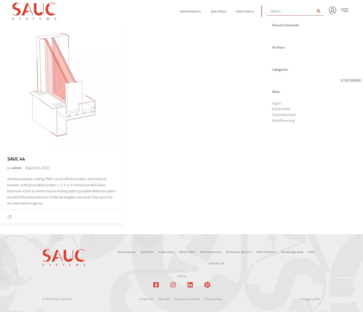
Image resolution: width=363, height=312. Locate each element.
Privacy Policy (213, 299)
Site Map (164, 299)
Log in (276, 103)
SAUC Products (266, 252)
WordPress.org (283, 120)
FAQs (311, 252)
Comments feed (283, 114)
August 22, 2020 (37, 167)
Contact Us (216, 263)
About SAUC (187, 252)
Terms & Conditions (187, 299)
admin (17, 167)
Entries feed (281, 108)
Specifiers (218, 11)
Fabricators (245, 11)
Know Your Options (239, 252)
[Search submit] (318, 11)
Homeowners (190, 11)
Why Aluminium (210, 252)
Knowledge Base (292, 252)
